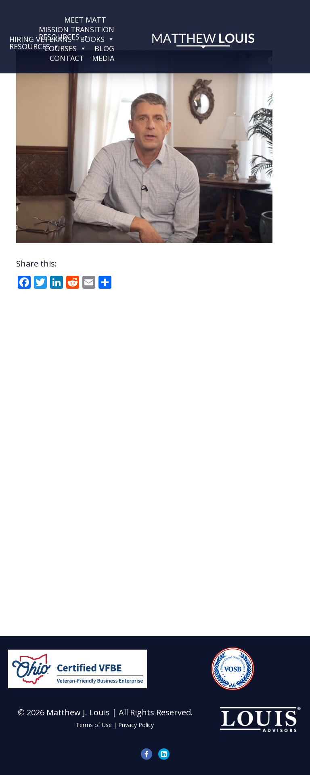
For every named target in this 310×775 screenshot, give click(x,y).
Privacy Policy (136, 725)
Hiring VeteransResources (40, 39)
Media (103, 58)
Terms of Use (94, 725)
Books (97, 39)
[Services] (114, 19)
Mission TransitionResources (76, 29)
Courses (65, 48)
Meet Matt (85, 19)
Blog (104, 48)
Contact (67, 58)
